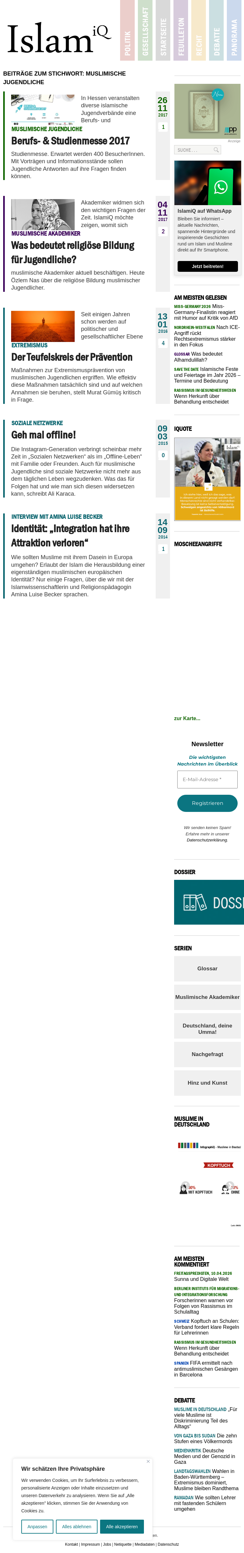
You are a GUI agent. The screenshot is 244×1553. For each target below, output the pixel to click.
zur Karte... (187, 718)
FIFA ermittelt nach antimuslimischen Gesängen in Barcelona (206, 1368)
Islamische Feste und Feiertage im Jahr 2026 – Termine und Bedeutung (207, 375)
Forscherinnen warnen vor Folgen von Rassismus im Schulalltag (206, 1300)
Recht (198, 30)
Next (228, 1184)
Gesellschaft (145, 30)
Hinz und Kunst (207, 1083)
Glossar (207, 969)
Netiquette (123, 1544)
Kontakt (71, 1544)
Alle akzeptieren (122, 1526)
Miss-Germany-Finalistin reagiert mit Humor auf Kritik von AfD (206, 312)
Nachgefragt (207, 1054)
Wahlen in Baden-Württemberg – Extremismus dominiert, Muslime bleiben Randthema (206, 1480)
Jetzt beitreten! (208, 266)
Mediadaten (145, 1544)
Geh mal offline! (43, 435)
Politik (128, 30)
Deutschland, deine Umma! (207, 1029)
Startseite (163, 30)
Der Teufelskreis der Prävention (71, 357)
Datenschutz (168, 1544)
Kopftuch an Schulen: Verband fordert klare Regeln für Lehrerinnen (206, 1326)
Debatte (215, 30)
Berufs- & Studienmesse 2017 (70, 141)
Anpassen (37, 1526)
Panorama (233, 30)
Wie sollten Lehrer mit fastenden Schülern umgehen (205, 1503)
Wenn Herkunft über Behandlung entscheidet (205, 396)
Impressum (90, 1544)
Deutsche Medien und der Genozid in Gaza (204, 1456)
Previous (183, 1184)
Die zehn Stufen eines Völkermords (205, 1438)
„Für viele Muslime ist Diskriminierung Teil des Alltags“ (205, 1418)
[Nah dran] (148, 1461)
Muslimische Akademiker (207, 997)
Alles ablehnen (76, 1526)
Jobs (107, 1544)
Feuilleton (180, 30)
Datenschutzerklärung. (207, 840)
